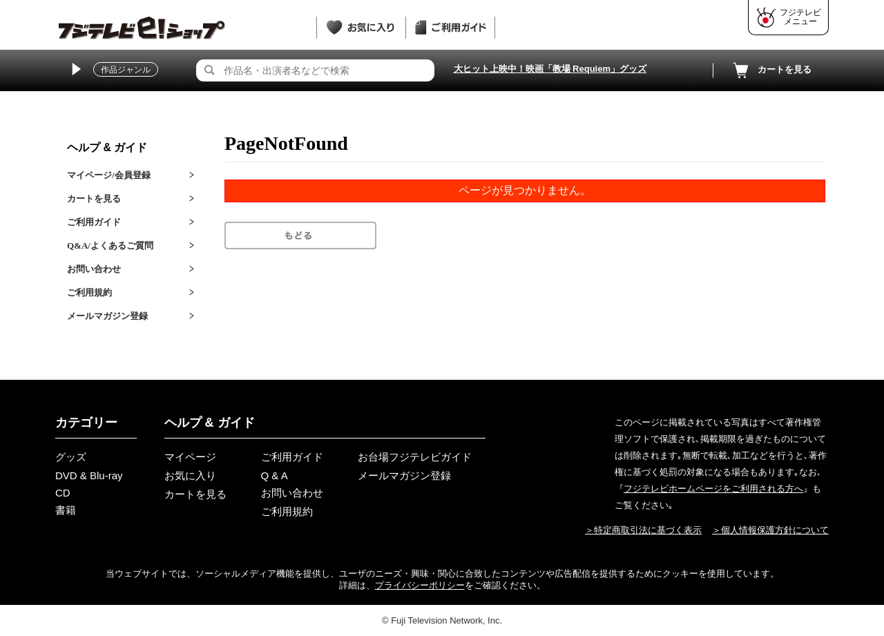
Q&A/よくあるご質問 (110, 245)
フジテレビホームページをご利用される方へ (713, 488)
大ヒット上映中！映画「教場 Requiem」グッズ (550, 69)
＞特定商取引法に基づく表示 (643, 530)
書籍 (65, 510)
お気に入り (190, 475)
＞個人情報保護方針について (770, 530)
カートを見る (770, 70)
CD (62, 493)
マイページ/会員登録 (109, 175)
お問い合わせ (94, 269)
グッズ (70, 457)
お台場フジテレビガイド (415, 457)
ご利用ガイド (94, 222)
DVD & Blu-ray (89, 475)
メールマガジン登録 (107, 316)
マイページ (190, 457)
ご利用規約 (89, 292)
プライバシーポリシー (420, 585)
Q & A (274, 475)
